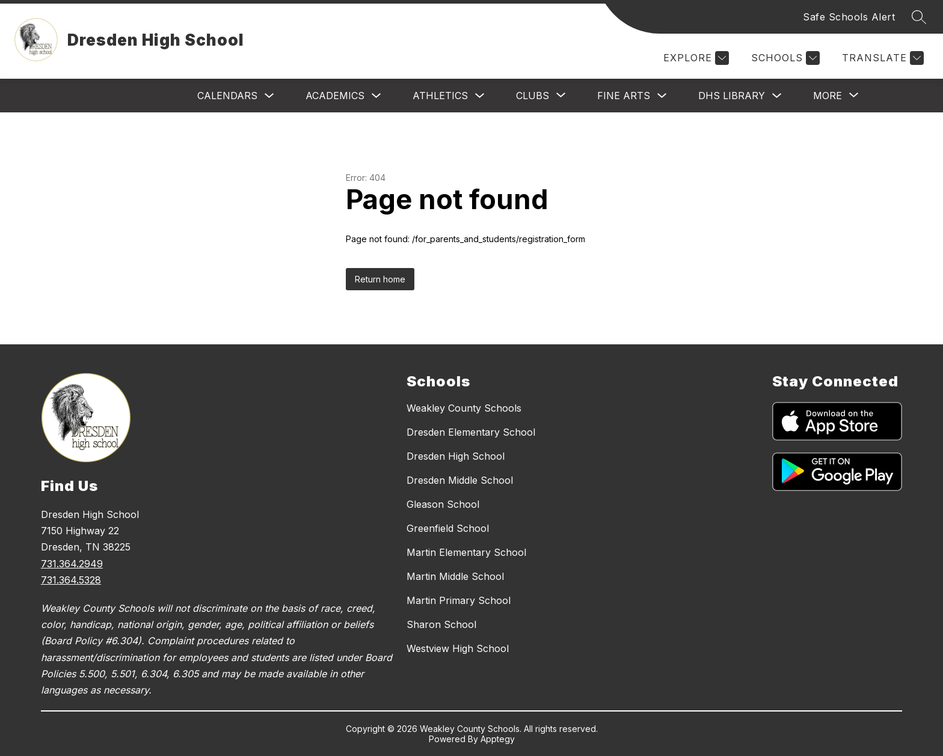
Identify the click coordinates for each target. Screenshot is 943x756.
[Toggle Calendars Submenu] (269, 96)
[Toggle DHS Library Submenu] (777, 96)
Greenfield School (448, 528)
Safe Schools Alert (849, 17)
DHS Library (731, 96)
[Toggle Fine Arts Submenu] (662, 96)
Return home (380, 279)
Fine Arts (623, 96)
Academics (335, 96)
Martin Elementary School (466, 552)
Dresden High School (456, 456)
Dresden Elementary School (471, 432)
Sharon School (441, 624)
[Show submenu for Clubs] (532, 95)
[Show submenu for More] (827, 95)
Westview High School (458, 648)
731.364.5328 (71, 580)
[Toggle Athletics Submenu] (480, 96)
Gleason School (443, 504)
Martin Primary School (459, 600)
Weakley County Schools (464, 408)
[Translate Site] (881, 58)
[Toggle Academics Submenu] (376, 96)
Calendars (227, 96)
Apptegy (498, 739)
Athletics (440, 96)
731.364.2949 (72, 564)
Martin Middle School (455, 576)
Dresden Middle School (460, 480)
